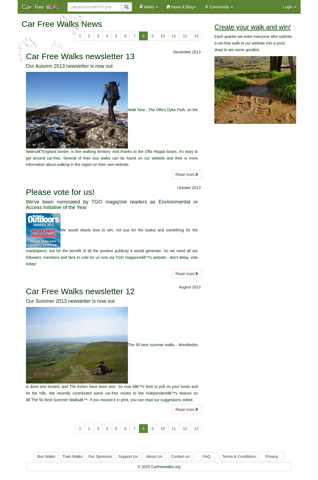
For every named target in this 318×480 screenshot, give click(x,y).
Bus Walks (46, 456)
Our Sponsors (100, 456)
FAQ (206, 456)
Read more (186, 174)
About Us (154, 456)
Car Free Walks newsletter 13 (80, 56)
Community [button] (218, 7)
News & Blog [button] (181, 7)
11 (174, 36)
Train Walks (72, 456)
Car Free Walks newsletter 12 (80, 291)
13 (196, 36)
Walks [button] (148, 7)
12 (185, 36)
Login (289, 7)
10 (163, 36)
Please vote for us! (60, 192)
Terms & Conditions (239, 456)
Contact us (180, 456)
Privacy (271, 456)
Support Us (128, 456)
